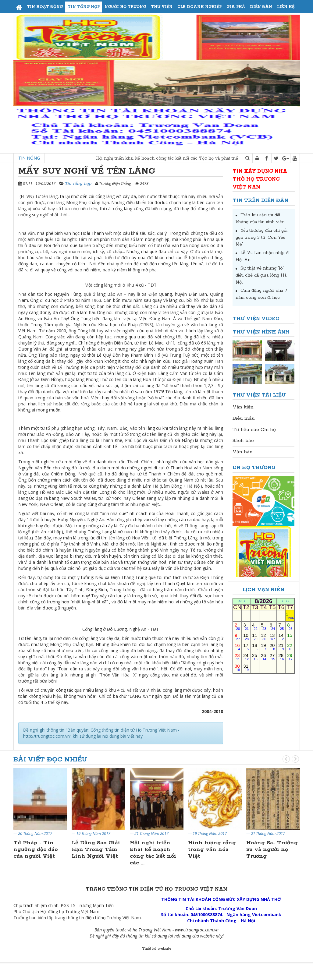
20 (272, 647)
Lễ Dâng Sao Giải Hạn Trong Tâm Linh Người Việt (96, 849)
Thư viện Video (256, 319)
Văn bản (243, 452)
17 (246, 647)
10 (246, 637)
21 (281, 647)
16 (237, 647)
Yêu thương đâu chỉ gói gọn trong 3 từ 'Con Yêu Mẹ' (261, 237)
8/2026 (263, 601)
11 (255, 637)
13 (272, 637)
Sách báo (243, 440)
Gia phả (235, 7)
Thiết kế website (156, 948)
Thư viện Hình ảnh (261, 332)
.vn (216, 930)
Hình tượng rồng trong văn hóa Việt (212, 849)
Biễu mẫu (244, 418)
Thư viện (162, 7)
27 (272, 657)
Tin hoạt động (45, 7)
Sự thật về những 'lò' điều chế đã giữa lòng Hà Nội (261, 275)
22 (289, 647)
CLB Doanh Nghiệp (199, 7)
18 (255, 647)
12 (263, 637)
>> (287, 601)
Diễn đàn (261, 7)
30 (237, 667)
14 (281, 637)
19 (263, 647)
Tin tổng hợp (84, 7)
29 (289, 657)
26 (263, 657)
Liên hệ (285, 7)
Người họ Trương (125, 7)
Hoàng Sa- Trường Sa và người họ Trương (272, 849)
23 (237, 657)
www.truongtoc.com (194, 930)
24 (246, 657)
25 (255, 657)
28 (281, 657)
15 (289, 637)
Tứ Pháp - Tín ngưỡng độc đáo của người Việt (35, 849)
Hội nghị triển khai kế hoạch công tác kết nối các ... (153, 852)
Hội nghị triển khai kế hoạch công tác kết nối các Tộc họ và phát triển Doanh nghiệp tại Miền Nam (205, 158)
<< (240, 601)
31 (246, 667)
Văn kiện (243, 407)
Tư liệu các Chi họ (254, 429)
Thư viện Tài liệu (259, 395)
